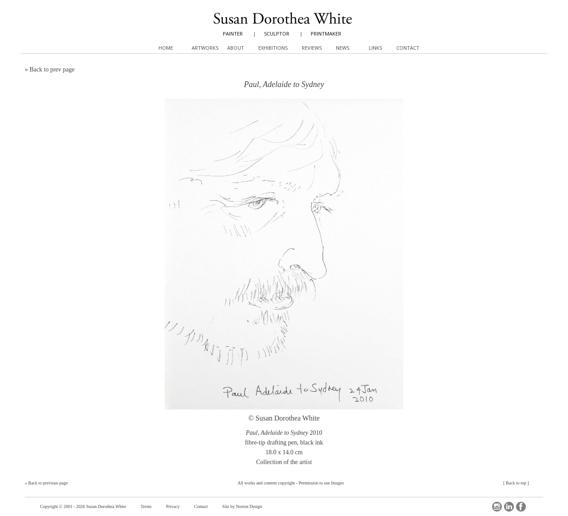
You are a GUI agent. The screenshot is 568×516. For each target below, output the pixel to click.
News (342, 47)
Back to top (516, 482)
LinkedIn (509, 507)
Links (375, 47)
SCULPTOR (276, 33)
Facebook (521, 507)
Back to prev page (52, 69)
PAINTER (233, 33)
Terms (146, 506)
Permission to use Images (321, 482)
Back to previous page (48, 482)
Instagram (497, 507)
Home (165, 47)
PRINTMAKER (326, 33)
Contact (201, 506)
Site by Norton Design (242, 506)
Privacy (173, 506)
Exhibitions (273, 47)
